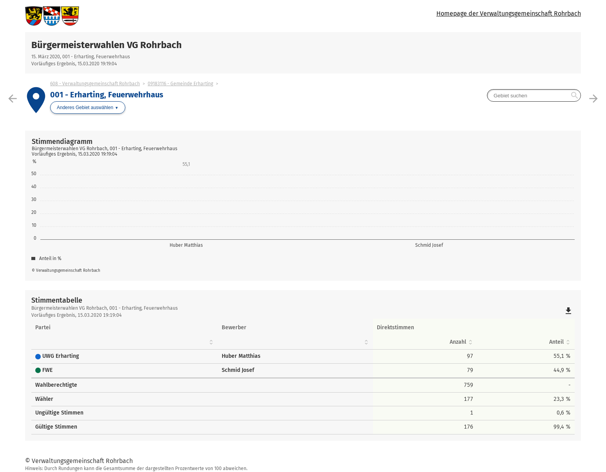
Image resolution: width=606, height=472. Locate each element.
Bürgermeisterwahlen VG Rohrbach (106, 44)
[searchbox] (534, 95)
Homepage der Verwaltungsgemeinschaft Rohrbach (508, 13)
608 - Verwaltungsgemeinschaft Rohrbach (95, 83)
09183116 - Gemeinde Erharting (180, 83)
